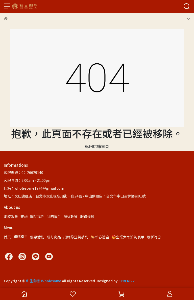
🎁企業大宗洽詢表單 (128, 236)
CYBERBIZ (126, 280)
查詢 (24, 216)
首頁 (7, 236)
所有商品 (54, 236)
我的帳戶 (54, 216)
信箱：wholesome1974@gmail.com (34, 188)
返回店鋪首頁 (97, 146)
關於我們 (37, 216)
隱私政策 (70, 216)
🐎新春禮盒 (100, 236)
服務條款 (87, 216)
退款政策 (11, 216)
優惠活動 (37, 236)
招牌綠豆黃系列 (75, 236)
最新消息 (154, 236)
